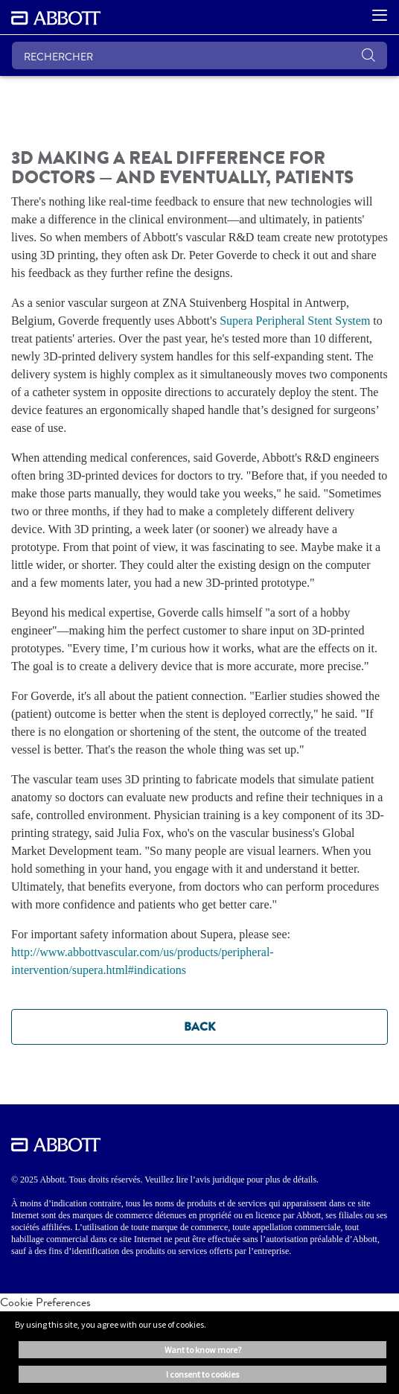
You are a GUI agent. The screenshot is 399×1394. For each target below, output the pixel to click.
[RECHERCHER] (199, 55)
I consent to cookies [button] (202, 1374)
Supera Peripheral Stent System (295, 320)
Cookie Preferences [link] (45, 1302)
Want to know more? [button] (203, 1349)
